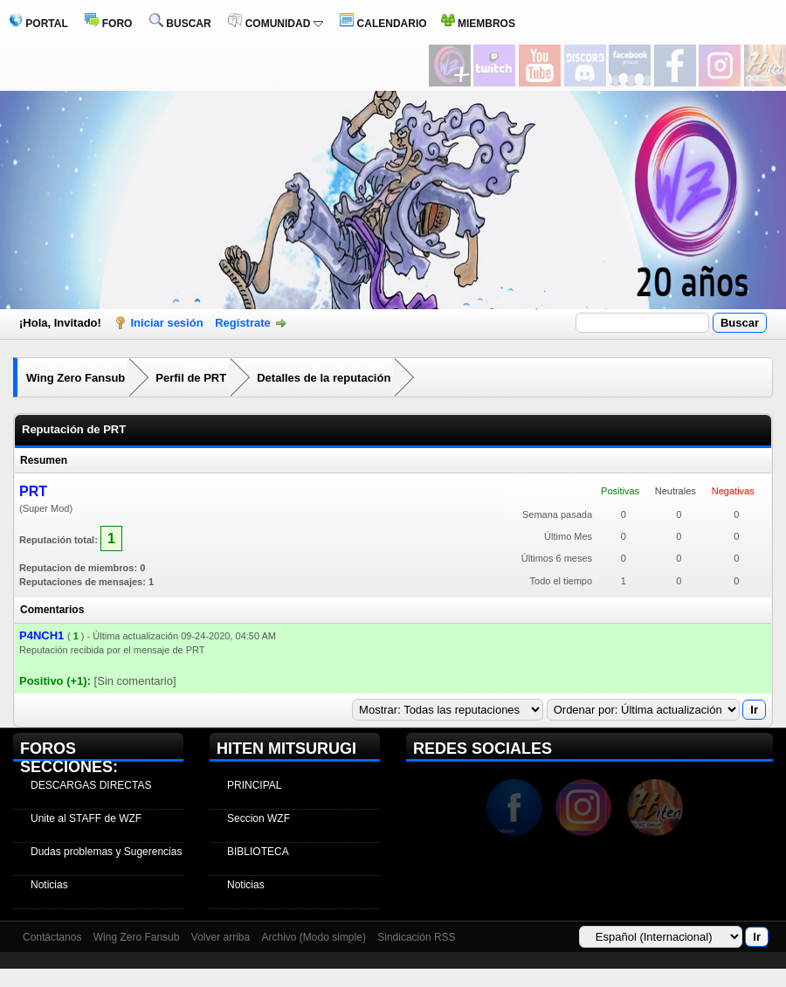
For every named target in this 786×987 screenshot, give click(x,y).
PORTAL (38, 23)
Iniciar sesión (167, 322)
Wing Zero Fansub (75, 377)
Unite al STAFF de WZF (86, 818)
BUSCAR (180, 23)
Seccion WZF (258, 818)
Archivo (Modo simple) (314, 937)
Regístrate (243, 322)
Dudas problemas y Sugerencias (106, 852)
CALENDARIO (383, 23)
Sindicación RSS (416, 937)
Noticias (49, 885)
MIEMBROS (478, 23)
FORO (108, 23)
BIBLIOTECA (258, 852)
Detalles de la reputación (323, 377)
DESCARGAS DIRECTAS (91, 785)
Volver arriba (220, 937)
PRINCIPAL (254, 785)
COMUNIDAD (275, 23)
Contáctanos (52, 937)
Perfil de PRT (190, 377)
